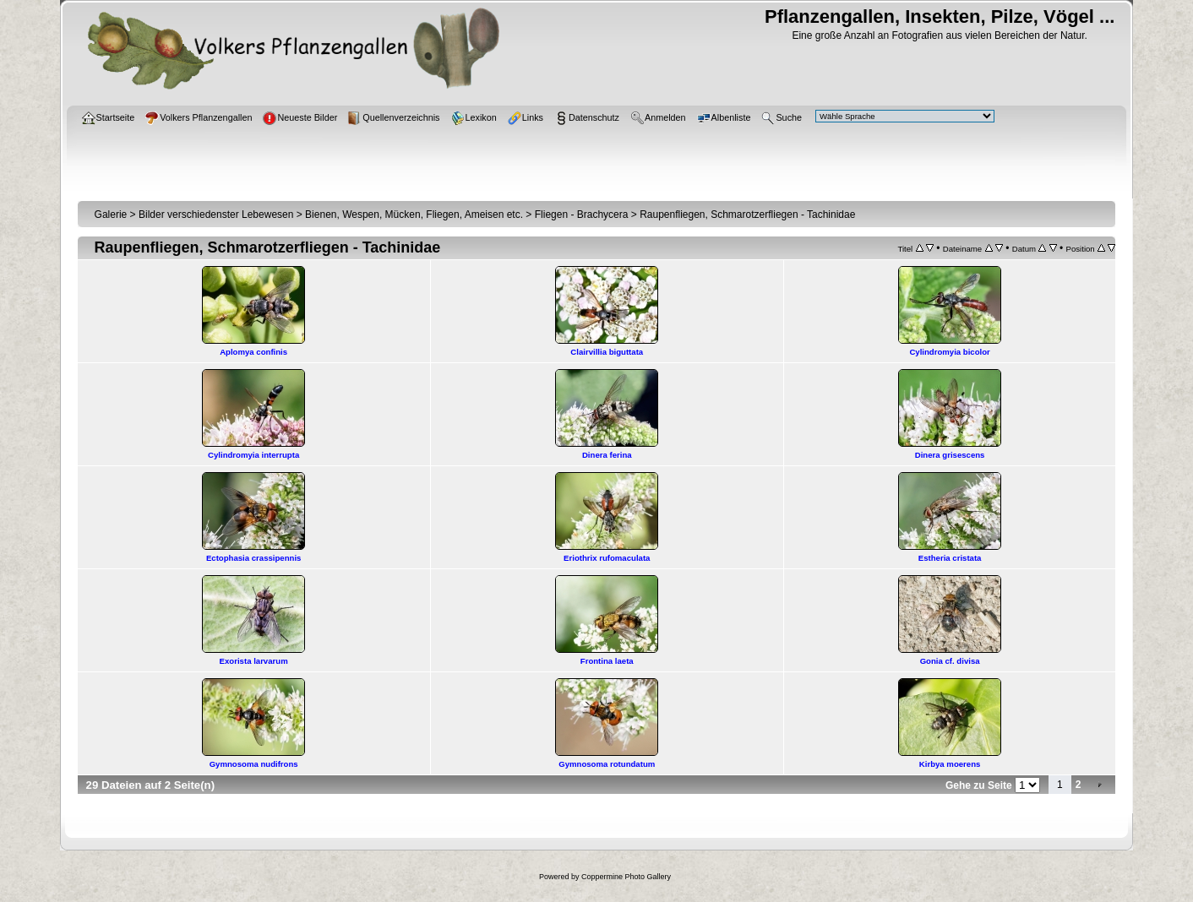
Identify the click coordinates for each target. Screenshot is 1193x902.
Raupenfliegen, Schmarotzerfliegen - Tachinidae (747, 214)
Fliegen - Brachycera (582, 214)
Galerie (111, 214)
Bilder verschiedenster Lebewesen (216, 214)
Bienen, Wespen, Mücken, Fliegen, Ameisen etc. (414, 214)
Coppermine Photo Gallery (626, 876)
